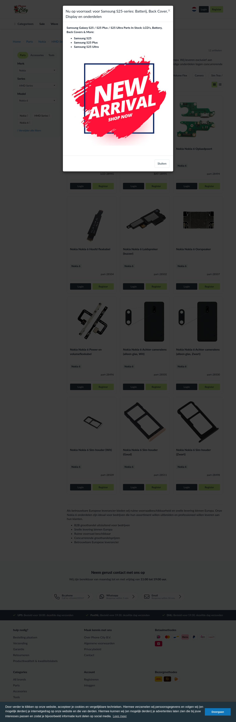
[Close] (169, 10)
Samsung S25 (82, 38)
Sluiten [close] (162, 163)
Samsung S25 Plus (86, 42)
